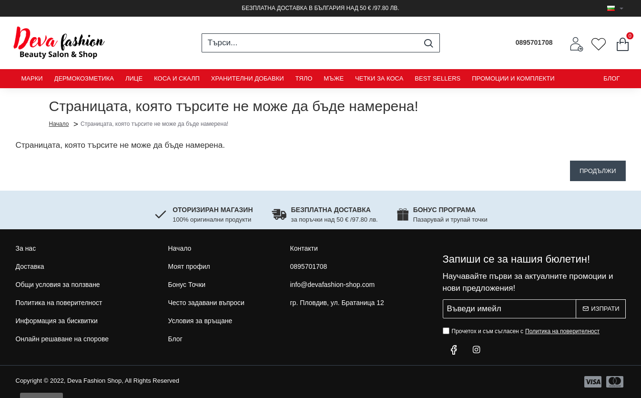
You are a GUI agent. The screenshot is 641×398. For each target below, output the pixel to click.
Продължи (598, 170)
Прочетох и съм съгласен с (522, 331)
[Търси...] (428, 43)
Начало (59, 123)
